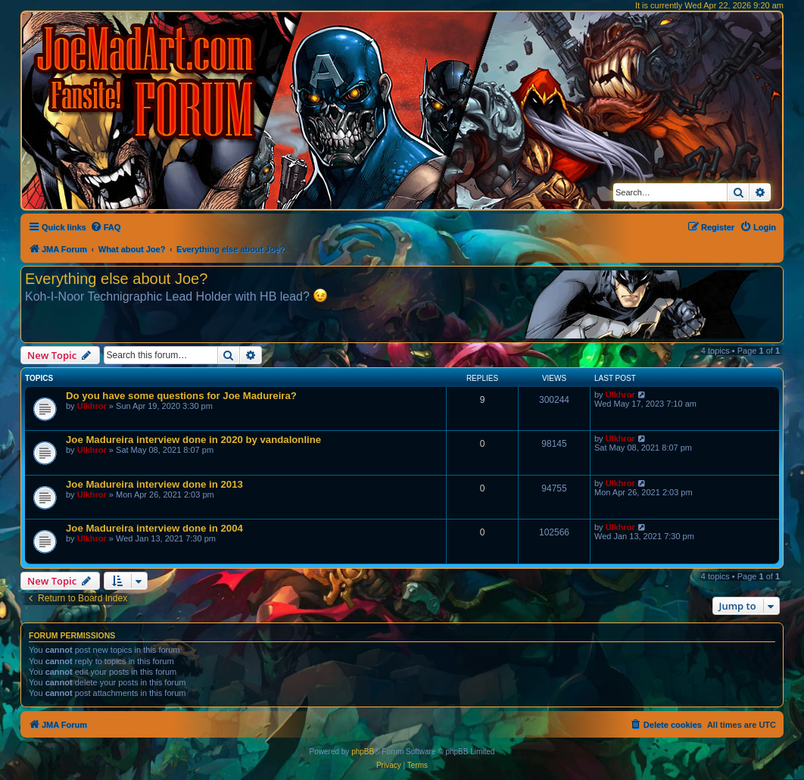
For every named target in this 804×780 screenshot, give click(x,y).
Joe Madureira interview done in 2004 (154, 528)
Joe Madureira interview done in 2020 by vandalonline (193, 439)
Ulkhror (92, 405)
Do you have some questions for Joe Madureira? (181, 395)
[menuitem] (105, 227)
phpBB (362, 751)
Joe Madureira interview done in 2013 (154, 484)
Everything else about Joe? (116, 278)
